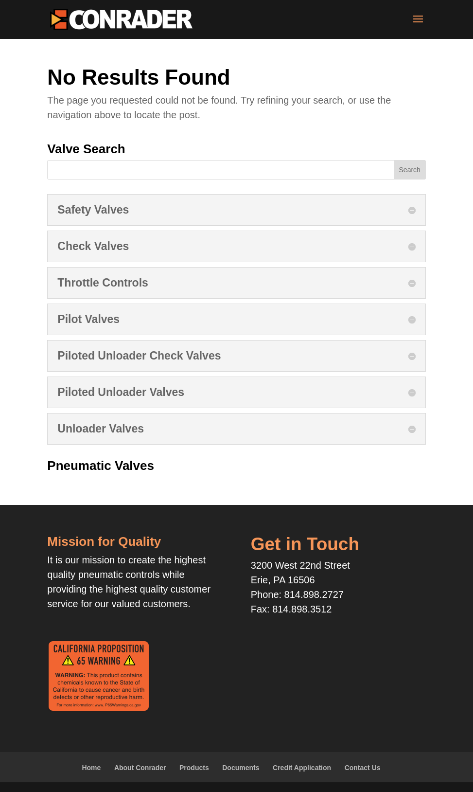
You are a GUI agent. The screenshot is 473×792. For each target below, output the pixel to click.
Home (91, 768)
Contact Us (363, 768)
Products (194, 768)
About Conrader (140, 768)
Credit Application (302, 768)
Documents (240, 768)
